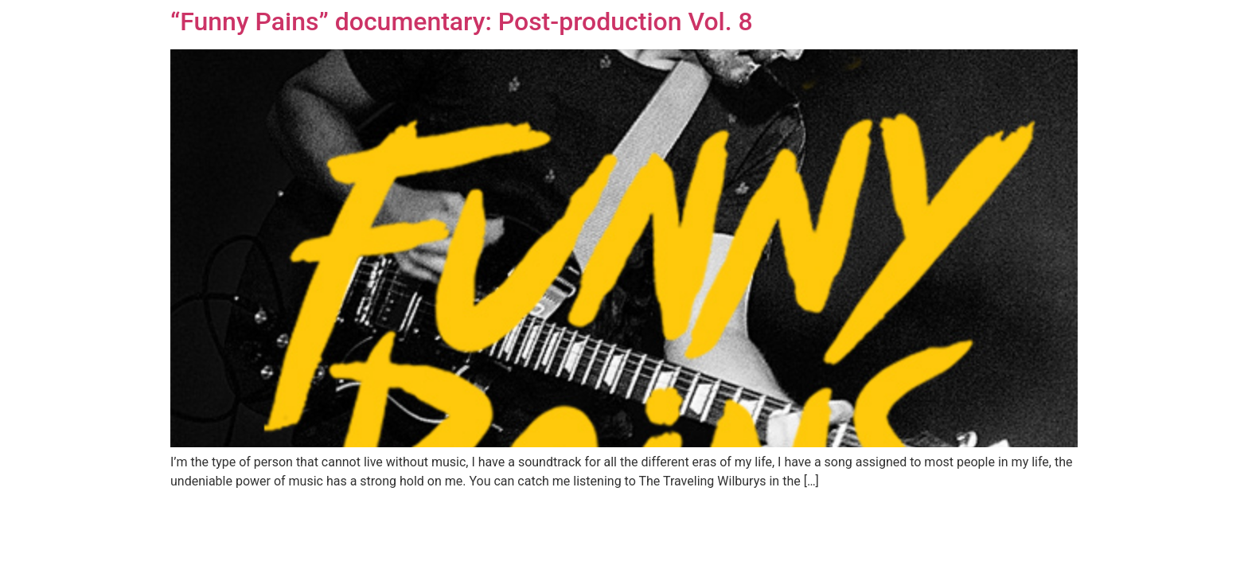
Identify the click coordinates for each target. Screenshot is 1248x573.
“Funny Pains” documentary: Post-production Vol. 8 (461, 21)
